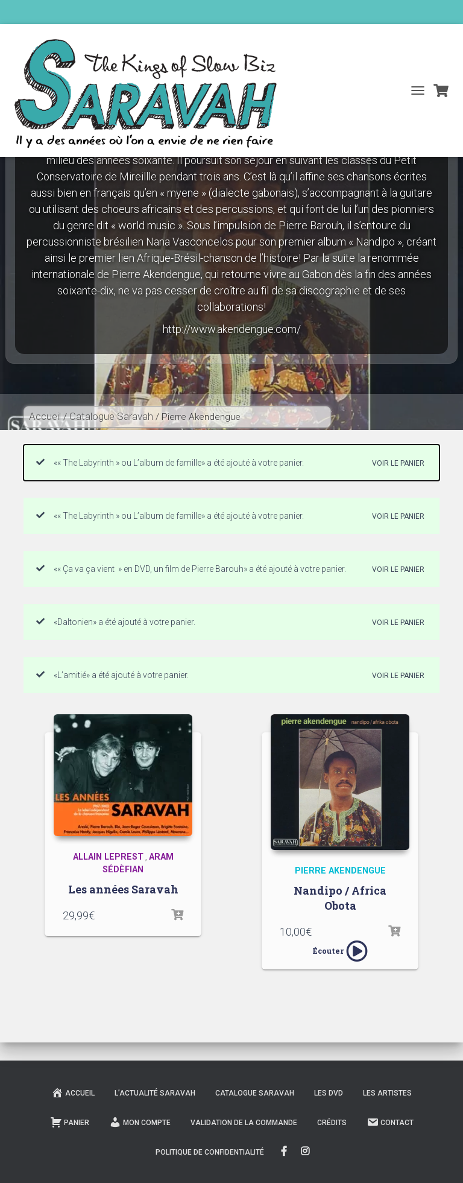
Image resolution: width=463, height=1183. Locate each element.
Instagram (306, 1152)
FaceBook (284, 1152)
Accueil (45, 416)
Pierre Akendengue (340, 871)
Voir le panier (398, 463)
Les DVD (328, 1093)
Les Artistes (387, 1093)
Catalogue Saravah (111, 416)
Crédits (332, 1122)
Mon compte (140, 1122)
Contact (390, 1122)
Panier (69, 1122)
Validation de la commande (244, 1122)
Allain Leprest (108, 857)
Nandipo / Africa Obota (340, 898)
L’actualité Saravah (155, 1093)
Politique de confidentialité (210, 1152)
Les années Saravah (123, 889)
